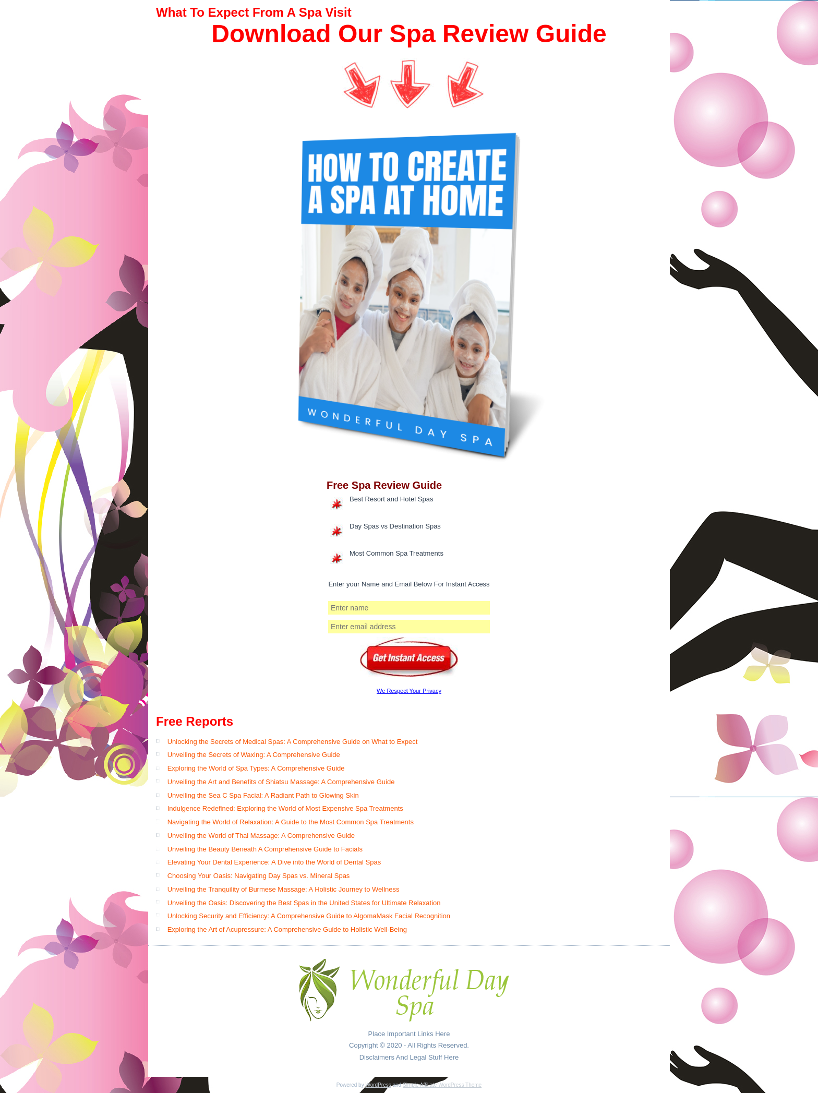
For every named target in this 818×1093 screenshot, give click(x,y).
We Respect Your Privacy (409, 691)
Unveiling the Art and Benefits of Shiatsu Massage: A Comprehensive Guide (281, 782)
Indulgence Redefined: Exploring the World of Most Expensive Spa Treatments (285, 808)
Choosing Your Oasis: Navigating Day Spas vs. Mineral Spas (258, 876)
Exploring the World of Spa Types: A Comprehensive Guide (256, 768)
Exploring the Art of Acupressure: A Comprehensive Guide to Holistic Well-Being (287, 929)
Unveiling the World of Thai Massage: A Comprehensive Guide (261, 835)
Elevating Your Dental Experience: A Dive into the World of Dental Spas (274, 862)
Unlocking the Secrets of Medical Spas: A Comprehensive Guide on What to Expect (292, 742)
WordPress (378, 1085)
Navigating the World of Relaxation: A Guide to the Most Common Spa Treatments (290, 822)
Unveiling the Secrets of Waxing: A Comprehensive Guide (253, 755)
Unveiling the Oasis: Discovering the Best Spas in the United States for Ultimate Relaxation (304, 903)
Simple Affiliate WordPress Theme (442, 1085)
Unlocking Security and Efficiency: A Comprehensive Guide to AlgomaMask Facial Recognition (308, 916)
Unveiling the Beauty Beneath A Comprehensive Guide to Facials (265, 849)
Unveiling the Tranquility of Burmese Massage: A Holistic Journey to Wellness (283, 889)
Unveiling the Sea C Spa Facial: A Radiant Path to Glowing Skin (263, 795)
